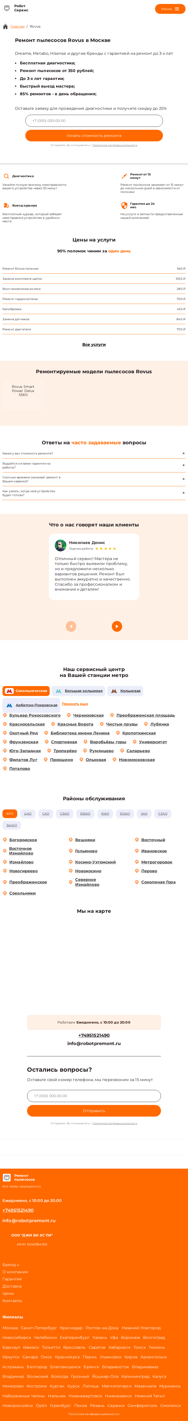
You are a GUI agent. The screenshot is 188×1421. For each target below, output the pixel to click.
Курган (57, 1386)
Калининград (135, 1376)
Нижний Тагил (150, 1396)
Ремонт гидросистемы (20, 299)
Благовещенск (65, 1367)
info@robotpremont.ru (94, 1043)
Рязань (97, 1405)
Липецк (91, 1386)
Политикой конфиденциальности (115, 145)
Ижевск (31, 1347)
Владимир (13, 1376)
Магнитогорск (116, 1386)
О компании (15, 1272)
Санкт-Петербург (39, 1328)
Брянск (91, 1367)
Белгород (37, 1367)
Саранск (116, 1405)
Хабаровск (119, 1347)
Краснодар (71, 1328)
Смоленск (170, 1405)
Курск (73, 1386)
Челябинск (45, 1337)
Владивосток (115, 1367)
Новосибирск (16, 1337)
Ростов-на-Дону (102, 1328)
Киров (131, 1357)
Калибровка (12, 309)
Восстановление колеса (21, 289)
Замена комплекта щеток (22, 278)
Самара (30, 1357)
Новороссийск (17, 1405)
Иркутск (10, 1357)
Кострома (37, 1386)
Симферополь (142, 1405)
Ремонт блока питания (20, 268)
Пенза (80, 1405)
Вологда (59, 1376)
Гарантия (12, 1279)
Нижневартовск (85, 1396)
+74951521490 (94, 1035)
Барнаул (11, 1347)
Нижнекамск (118, 1396)
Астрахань (13, 1367)
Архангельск (154, 1357)
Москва (10, 1328)
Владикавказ (145, 1367)
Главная (17, 26)
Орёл (41, 1405)
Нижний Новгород (141, 1328)
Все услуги (94, 344)
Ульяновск (110, 1357)
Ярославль (74, 1347)
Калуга (159, 1376)
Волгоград (154, 1337)
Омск (46, 1357)
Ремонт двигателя (16, 329)
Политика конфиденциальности (94, 1414)
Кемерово (13, 1386)
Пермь (90, 1357)
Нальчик (57, 1396)
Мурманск (170, 1386)
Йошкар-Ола (105, 1376)
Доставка (12, 1286)
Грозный (80, 1376)
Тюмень (157, 1347)
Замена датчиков (15, 319)
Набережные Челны (23, 1396)
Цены (8, 1293)
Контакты (12, 1300)
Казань (100, 1337)
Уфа (114, 1337)
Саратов (97, 1347)
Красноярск (67, 1357)
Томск (139, 1347)
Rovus (35, 26)
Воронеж (130, 1337)
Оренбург (60, 1405)
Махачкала (145, 1386)
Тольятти (51, 1347)
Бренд (10, 1264)
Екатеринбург (75, 1337)
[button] (117, 626)
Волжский (37, 1376)
